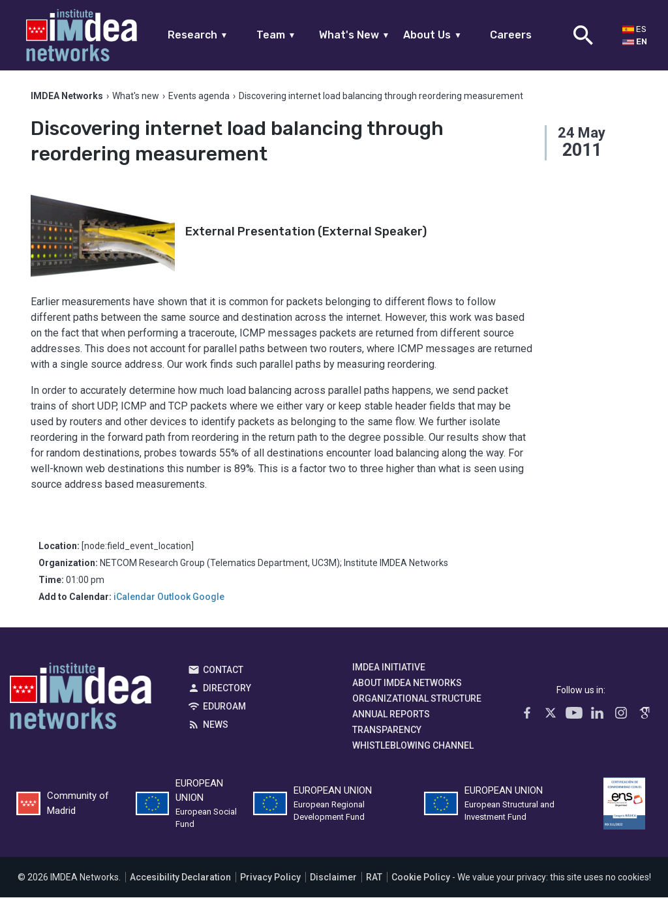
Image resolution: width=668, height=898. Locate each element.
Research (198, 35)
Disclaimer (333, 878)
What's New (354, 35)
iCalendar (134, 597)
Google (208, 597)
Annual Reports (391, 715)
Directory (227, 688)
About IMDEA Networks (407, 683)
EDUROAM (224, 707)
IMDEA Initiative (388, 668)
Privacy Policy (270, 878)
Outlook (173, 597)
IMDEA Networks (80, 699)
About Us (432, 35)
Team (276, 35)
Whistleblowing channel (413, 746)
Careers (511, 35)
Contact (223, 670)
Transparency (386, 730)
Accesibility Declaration (180, 878)
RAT (374, 878)
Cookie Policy (420, 878)
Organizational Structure (416, 699)
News (215, 725)
